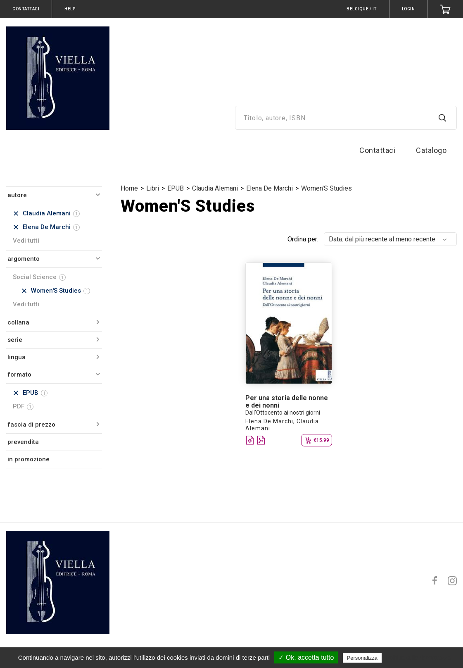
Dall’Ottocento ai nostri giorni (282, 412)
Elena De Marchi (269, 188)
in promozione (28, 459)
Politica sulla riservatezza (418, 657)
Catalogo (431, 150)
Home (129, 188)
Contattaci (377, 150)
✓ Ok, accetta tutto (306, 657)
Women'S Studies (326, 188)
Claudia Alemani (215, 188)
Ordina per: (302, 239)
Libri (152, 188)
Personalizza (362, 658)
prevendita (23, 442)
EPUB (175, 188)
